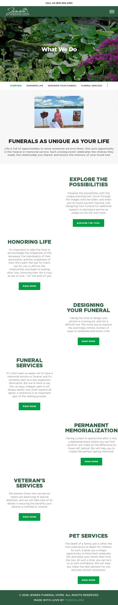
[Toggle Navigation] (107, 84)
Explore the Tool (88, 223)
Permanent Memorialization (91, 427)
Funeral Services (91, 86)
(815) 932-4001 (64, 3)
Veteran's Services (29, 482)
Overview (16, 86)
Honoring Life (34, 86)
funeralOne (74, 600)
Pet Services (88, 536)
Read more (31, 284)
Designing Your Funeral (62, 86)
